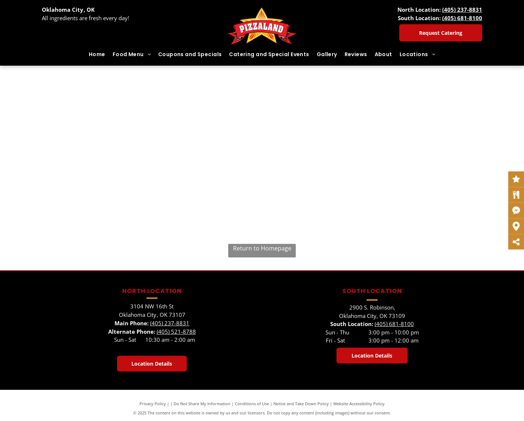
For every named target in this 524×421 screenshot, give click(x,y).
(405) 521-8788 (176, 331)
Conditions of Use (252, 403)
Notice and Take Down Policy (301, 403)
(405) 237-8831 (462, 9)
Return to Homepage (262, 248)
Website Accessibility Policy (359, 403)
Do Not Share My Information (202, 403)
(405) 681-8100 (462, 18)
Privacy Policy (152, 403)
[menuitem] (97, 54)
